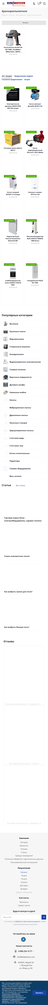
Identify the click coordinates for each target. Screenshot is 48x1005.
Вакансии (24, 845)
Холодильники (17, 354)
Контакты (24, 898)
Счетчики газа (16, 445)
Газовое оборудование (20, 468)
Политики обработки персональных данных (12, 995)
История (24, 842)
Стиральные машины (20, 346)
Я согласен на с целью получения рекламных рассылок (25, 922)
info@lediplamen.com (26, 957)
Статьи (24, 852)
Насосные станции (18, 423)
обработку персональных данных (27, 921)
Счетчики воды (17, 438)
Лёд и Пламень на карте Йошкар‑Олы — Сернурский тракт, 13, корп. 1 (24, 704)
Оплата (24, 882)
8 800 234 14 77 (25, 951)
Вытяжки (14, 324)
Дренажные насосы (19, 415)
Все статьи (20, 485)
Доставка (24, 885)
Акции (24, 875)
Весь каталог (16, 476)
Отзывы (24, 849)
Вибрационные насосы (20, 407)
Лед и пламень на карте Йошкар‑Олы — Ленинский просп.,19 (24, 823)
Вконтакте (23, 939)
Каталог (24, 872)
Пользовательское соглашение (24, 862)
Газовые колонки (18, 369)
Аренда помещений (24, 855)
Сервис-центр (24, 905)
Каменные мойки (18, 392)
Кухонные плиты (18, 331)
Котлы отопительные (20, 453)
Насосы (13, 400)
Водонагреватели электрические (25, 362)
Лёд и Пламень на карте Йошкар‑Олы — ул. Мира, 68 (24, 763)
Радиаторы (15, 461)
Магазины (24, 902)
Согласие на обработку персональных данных (14, 999)
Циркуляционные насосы (22, 430)
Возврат (24, 889)
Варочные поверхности (21, 377)
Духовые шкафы (17, 385)
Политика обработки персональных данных (24, 859)
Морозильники (17, 339)
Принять (39, 993)
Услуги (24, 879)
